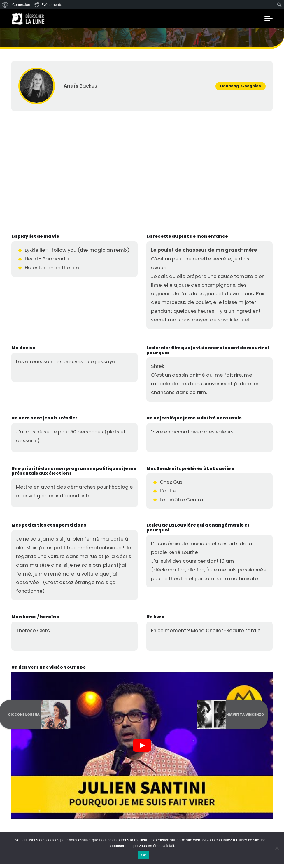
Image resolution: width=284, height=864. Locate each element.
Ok (143, 855)
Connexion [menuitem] (21, 4)
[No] (277, 848)
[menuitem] (5, 4)
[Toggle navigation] (268, 19)
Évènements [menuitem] (48, 4)
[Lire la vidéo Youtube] (142, 745)
